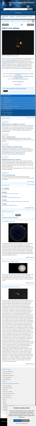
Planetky (5, 403)
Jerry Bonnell (21, 73)
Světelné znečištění (7, 385)
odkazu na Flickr (17, 168)
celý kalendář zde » (29, 207)
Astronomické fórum (7, 395)
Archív (5, 104)
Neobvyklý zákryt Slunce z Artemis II (11, 159)
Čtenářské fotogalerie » (7, 112)
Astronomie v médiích (7, 391)
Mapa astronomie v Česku (8, 393)
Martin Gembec (5, 145)
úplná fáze (4, 62)
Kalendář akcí (6, 185)
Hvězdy (4, 399)
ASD (13, 78)
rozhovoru (19, 139)
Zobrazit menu (18, 12)
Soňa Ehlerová (5, 122)
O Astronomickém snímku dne (11, 106)
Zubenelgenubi (28, 68)
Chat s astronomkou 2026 (8, 175)
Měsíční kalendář (8, 100)
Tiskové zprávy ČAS (7, 373)
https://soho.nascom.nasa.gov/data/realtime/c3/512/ (13, 153)
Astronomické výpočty (7, 387)
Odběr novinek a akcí (8, 211)
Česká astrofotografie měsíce (10, 261)
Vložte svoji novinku (31, 117)
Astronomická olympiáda (8, 375)
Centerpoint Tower (21, 65)
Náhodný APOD (18, 84)
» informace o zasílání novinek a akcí (10, 217)
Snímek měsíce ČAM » (7, 110)
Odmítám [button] (25, 420)
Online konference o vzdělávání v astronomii (13, 124)
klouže (3, 65)
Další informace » (30, 257)
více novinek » (30, 181)
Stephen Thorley (15, 55)
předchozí (6, 24)
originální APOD (20, 81)
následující (30, 24)
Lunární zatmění (9, 88)
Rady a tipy (5, 389)
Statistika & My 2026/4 (12, 138)
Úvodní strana (5, 16)
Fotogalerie (12, 16)
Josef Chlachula (18, 74)
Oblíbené (6, 98)
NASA (16, 78)
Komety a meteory (7, 409)
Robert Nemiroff (12, 73)
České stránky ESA (7, 379)
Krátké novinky (6, 118)
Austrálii (8, 60)
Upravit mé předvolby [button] (22, 423)
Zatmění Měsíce (13, 60)
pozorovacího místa (6, 61)
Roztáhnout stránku (30, 21)
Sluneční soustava (7, 407)
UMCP (26, 73)
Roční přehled (7, 102)
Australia (17, 88)
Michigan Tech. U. (25, 78)
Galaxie (4, 401)
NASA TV (4, 381)
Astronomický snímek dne (21, 16)
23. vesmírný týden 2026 (8, 221)
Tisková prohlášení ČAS (8, 371)
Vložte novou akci (31, 184)
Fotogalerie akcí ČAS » (7, 115)
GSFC (19, 78)
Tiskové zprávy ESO (7, 377)
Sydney (14, 88)
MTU (17, 73)
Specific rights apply (19, 76)
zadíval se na (27, 58)
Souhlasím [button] (18, 420)
